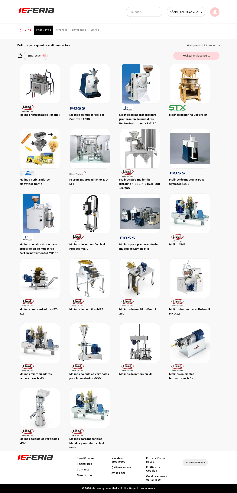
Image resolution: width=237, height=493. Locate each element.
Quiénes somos (121, 467)
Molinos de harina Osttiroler (188, 115)
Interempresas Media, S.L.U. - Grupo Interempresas (124, 488)
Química (25, 30)
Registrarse (84, 464)
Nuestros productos (118, 460)
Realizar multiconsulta (196, 55)
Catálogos (79, 30)
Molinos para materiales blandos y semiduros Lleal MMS (86, 443)
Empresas (62, 30)
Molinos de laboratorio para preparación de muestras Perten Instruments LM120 (138, 119)
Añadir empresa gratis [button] (186, 11)
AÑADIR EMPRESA (195, 462)
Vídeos (95, 30)
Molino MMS (177, 244)
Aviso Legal (119, 473)
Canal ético (84, 475)
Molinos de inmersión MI (135, 374)
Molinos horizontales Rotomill (39, 115)
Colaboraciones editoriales (156, 478)
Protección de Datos (155, 460)
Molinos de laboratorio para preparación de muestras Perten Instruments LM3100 (38, 249)
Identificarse (85, 458)
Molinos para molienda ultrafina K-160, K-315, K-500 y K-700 (139, 184)
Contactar (84, 469)
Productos (43, 30)
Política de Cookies (153, 469)
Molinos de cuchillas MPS (86, 309)
